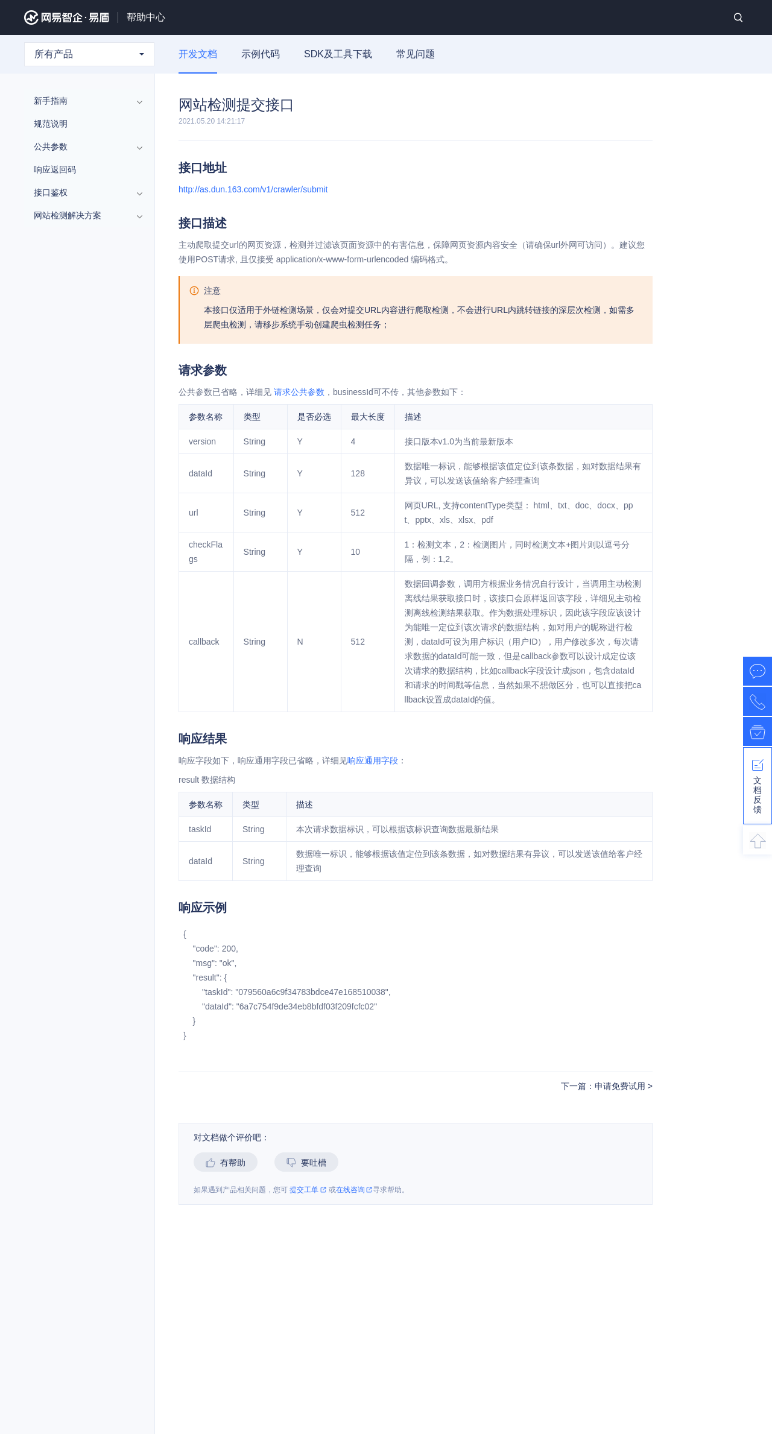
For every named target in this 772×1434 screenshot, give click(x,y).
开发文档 (198, 54)
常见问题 (415, 54)
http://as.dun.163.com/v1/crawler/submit (253, 189)
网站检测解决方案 (83, 215)
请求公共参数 (299, 392)
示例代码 (260, 54)
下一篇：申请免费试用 (604, 1086)
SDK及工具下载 (338, 54)
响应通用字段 (372, 760)
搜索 (738, 17)
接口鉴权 (83, 192)
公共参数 (83, 146)
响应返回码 (55, 169)
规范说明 (51, 123)
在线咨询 (354, 1190)
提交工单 (308, 1190)
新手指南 (83, 101)
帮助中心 (146, 17)
